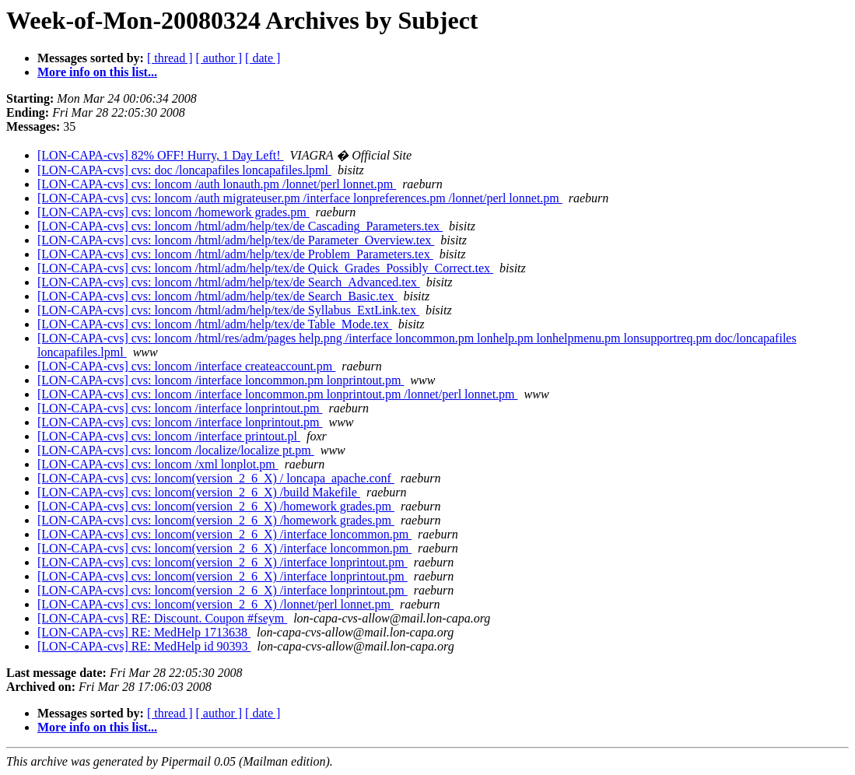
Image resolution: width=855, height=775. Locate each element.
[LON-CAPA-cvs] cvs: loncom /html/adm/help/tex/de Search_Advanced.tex (228, 282)
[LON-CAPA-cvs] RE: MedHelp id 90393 (144, 646)
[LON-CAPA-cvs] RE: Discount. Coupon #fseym (162, 618)
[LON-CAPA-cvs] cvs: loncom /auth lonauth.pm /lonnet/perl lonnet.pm (216, 184)
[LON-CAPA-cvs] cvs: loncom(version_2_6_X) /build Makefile (198, 492)
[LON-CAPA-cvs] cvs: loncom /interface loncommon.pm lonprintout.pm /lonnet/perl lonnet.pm (277, 394)
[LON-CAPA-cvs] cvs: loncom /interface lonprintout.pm (179, 408)
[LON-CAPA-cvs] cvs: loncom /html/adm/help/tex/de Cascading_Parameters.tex (240, 226)
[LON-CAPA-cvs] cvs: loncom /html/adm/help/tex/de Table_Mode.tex (214, 324)
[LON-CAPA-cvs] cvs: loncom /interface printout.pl (168, 436)
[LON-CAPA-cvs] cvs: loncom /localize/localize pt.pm (175, 450)
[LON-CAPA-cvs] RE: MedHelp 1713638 (144, 632)
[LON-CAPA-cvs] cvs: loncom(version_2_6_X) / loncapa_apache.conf (215, 478)
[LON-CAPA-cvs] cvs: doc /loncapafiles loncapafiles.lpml (184, 170)
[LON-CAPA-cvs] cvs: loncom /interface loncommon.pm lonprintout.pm (220, 380)
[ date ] (262, 58)
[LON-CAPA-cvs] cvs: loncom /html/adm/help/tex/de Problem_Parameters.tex (235, 254)
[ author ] (219, 58)
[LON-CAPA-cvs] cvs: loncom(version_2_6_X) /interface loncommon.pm (224, 534)
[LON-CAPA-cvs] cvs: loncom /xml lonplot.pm (158, 464)
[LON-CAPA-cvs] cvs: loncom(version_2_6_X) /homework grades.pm (215, 506)
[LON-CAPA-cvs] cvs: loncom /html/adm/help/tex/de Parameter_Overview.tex (235, 240)
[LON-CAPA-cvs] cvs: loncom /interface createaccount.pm (186, 366)
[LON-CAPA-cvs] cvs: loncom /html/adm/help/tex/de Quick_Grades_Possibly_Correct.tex (265, 268)
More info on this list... (97, 72)
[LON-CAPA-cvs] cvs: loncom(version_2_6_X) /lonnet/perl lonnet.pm (215, 604)
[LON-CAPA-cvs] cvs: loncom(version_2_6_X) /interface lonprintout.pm (222, 562)
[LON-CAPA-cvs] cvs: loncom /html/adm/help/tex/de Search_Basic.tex (217, 296)
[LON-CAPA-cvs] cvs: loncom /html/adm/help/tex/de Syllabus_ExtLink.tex (228, 310)
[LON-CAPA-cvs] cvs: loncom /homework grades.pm (173, 212)
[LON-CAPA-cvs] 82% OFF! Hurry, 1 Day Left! (160, 155)
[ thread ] (170, 58)
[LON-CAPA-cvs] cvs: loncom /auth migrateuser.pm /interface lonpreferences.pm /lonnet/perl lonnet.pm (299, 198)
